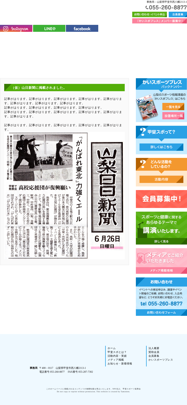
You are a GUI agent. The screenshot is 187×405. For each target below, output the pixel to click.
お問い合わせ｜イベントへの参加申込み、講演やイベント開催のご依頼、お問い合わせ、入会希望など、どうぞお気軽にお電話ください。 (161, 296)
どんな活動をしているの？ (161, 179)
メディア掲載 (79, 37)
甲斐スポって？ (161, 147)
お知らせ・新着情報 (116, 367)
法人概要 (156, 37)
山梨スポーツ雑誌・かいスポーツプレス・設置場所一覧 (173, 115)
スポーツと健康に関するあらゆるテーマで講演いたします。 (161, 228)
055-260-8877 (166, 7)
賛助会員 (176, 37)
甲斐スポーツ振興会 (56, 10)
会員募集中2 (161, 199)
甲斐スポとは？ (25, 37)
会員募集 (178, 14)
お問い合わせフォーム (149, 14)
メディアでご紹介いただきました (161, 261)
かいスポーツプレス (131, 37)
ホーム (6, 37)
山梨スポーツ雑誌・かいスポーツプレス (173, 106)
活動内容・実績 (53, 37)
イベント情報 (103, 37)
